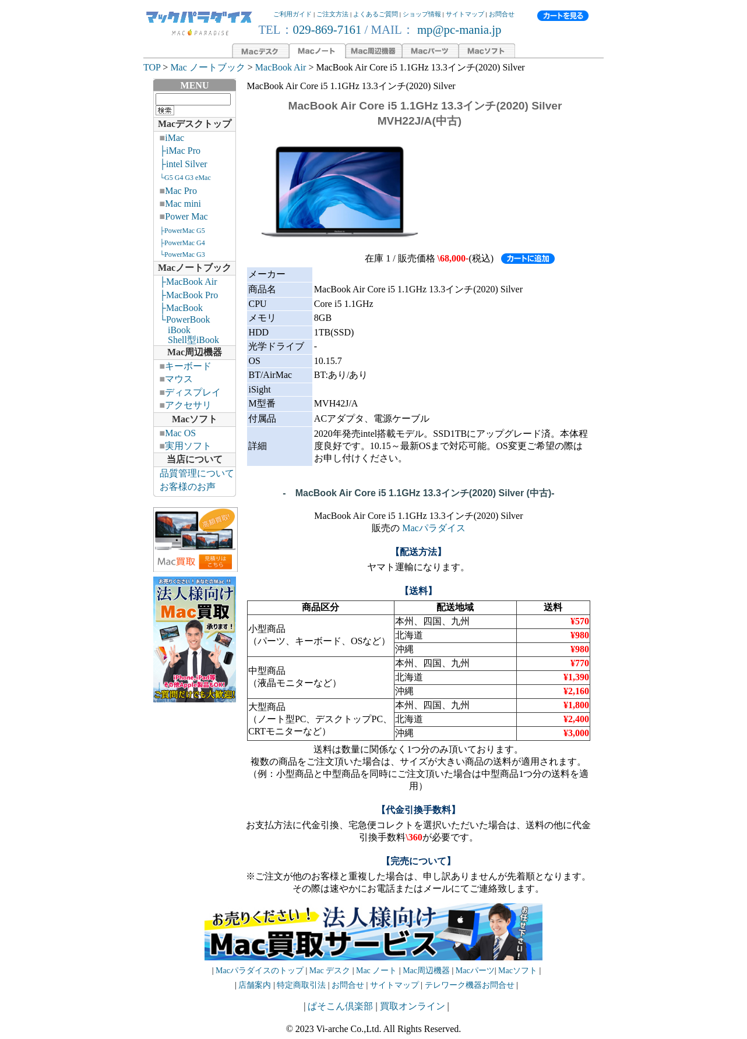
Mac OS (180, 433)
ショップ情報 (422, 13)
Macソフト (194, 419)
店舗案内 (254, 985)
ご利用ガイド (292, 13)
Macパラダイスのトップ (260, 970)
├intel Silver (183, 164)
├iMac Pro (180, 151)
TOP (151, 67)
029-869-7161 (327, 29)
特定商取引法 (302, 985)
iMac (174, 138)
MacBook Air (280, 67)
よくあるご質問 (375, 13)
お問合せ (502, 13)
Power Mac (186, 216)
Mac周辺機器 (194, 352)
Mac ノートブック (207, 67)
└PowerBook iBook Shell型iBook (186, 329)
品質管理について (197, 473)
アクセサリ (188, 405)
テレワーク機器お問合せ (470, 985)
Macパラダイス (433, 528)
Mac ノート (376, 970)
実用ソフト (188, 446)
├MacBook (181, 308)
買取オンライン (412, 1006)
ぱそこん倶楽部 (340, 1006)
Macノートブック (194, 268)
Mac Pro (181, 191)
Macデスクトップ (194, 124)
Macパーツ (475, 970)
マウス (179, 379)
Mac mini (183, 203)
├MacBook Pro (189, 295)
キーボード (188, 366)
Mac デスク (329, 970)
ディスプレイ (193, 392)
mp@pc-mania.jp (458, 29)
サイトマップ (465, 13)
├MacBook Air (188, 282)
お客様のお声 (188, 487)
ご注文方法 (332, 13)
